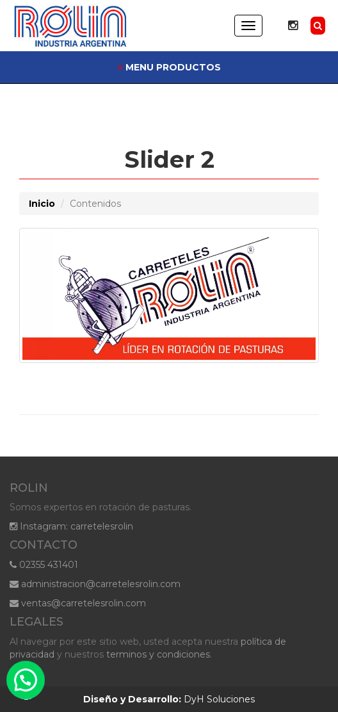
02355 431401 (44, 564)
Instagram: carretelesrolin (71, 526)
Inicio (42, 203)
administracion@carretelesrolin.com (95, 584)
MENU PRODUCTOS (169, 67)
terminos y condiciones (158, 654)
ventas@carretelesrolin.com (78, 603)
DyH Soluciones (169, 699)
